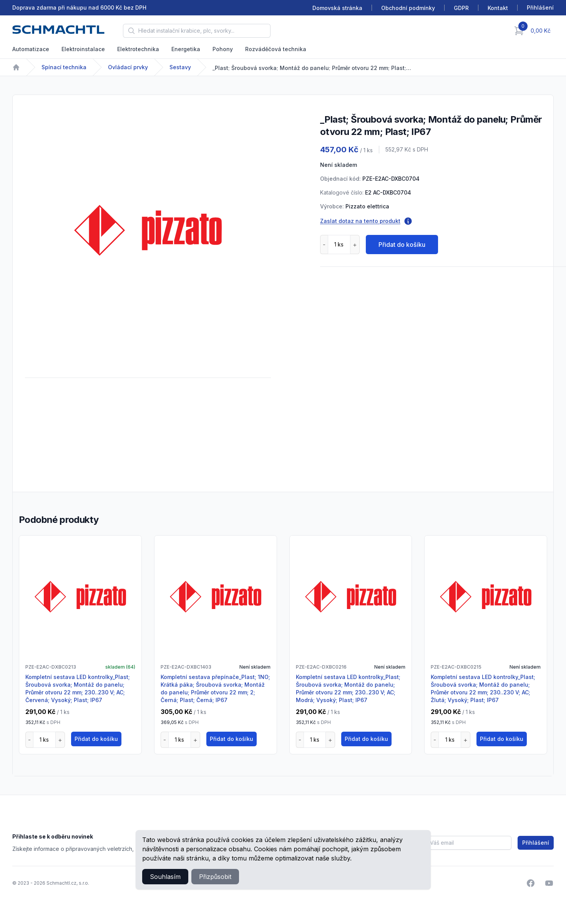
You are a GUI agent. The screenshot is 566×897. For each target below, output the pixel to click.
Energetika (185, 49)
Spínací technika (63, 67)
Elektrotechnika (138, 49)
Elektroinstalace (83, 49)
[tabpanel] (148, 230)
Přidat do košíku (401, 244)
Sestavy (180, 67)
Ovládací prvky (128, 67)
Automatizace (30, 49)
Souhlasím (165, 876)
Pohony (222, 49)
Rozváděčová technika (275, 49)
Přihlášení (535, 842)
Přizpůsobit (215, 876)
